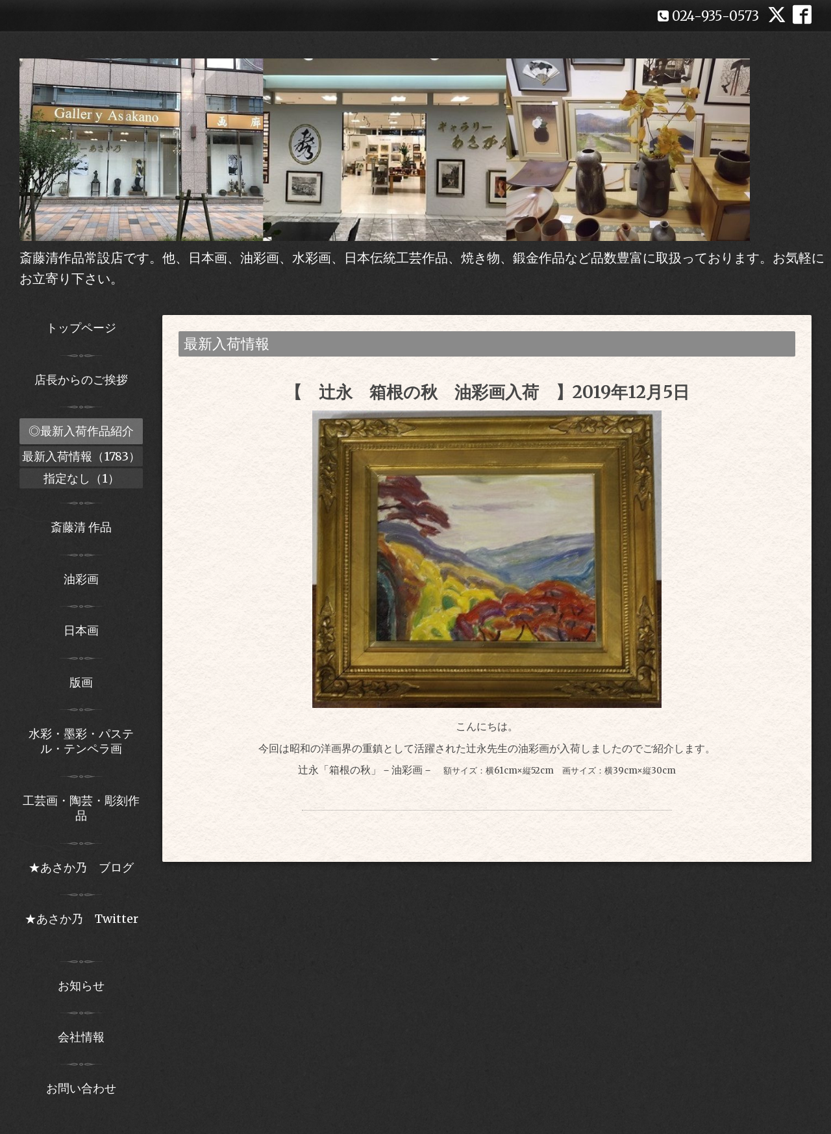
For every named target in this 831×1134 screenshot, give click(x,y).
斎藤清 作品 (81, 527)
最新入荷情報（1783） (81, 456)
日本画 (81, 630)
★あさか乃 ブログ (86, 867)
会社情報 (81, 1036)
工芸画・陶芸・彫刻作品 (81, 808)
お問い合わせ (81, 1088)
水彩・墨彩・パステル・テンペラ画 (81, 741)
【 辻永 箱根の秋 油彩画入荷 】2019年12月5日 (487, 392)
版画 (81, 682)
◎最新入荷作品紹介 (81, 430)
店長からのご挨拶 (81, 379)
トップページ (81, 327)
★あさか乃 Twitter (81, 926)
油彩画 (81, 579)
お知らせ (81, 985)
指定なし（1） (81, 478)
